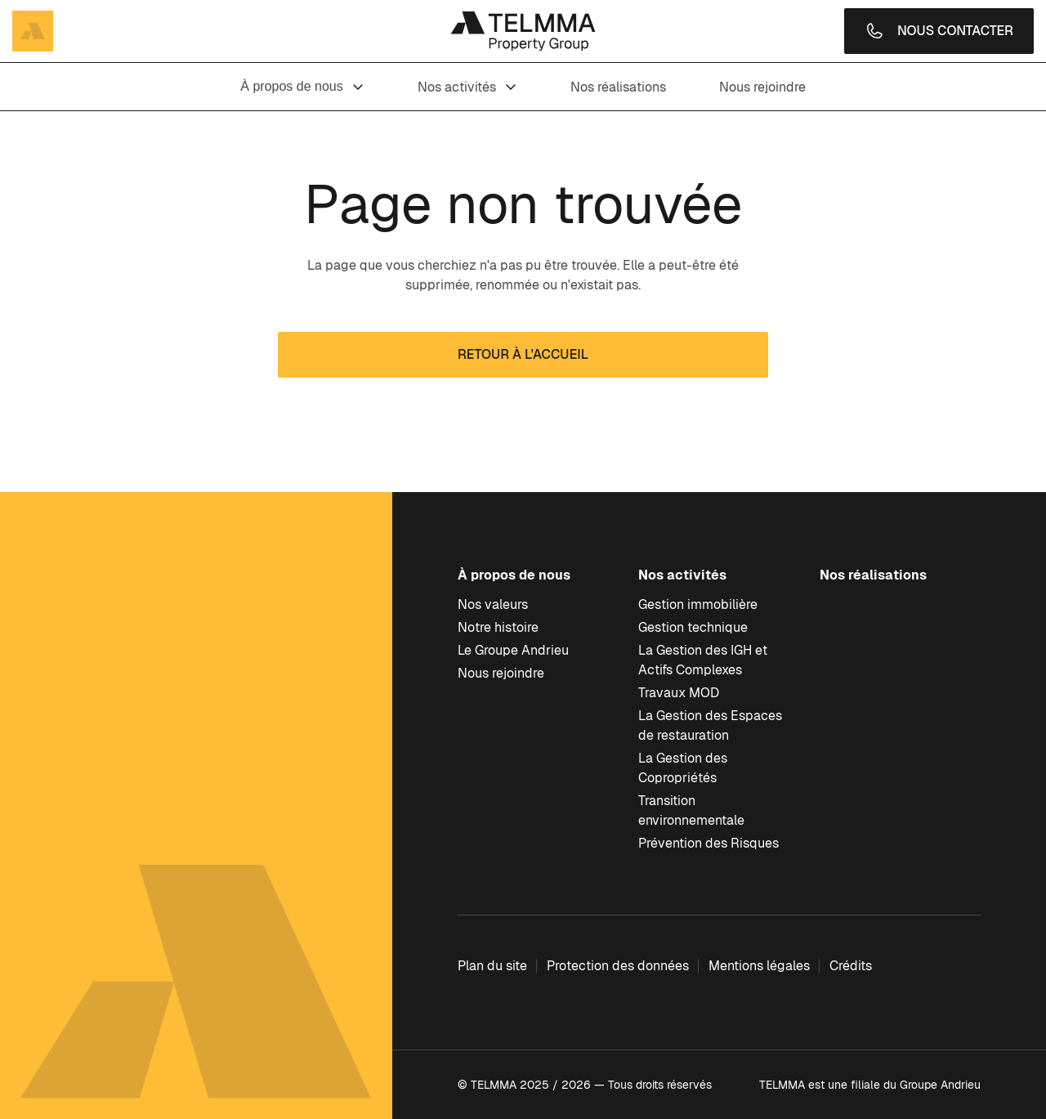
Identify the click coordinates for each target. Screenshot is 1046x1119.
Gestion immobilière (698, 604)
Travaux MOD (678, 692)
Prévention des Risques (708, 843)
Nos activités (467, 87)
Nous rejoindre (762, 87)
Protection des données (618, 965)
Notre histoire (498, 627)
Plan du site (492, 965)
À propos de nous (302, 86)
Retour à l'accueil (523, 354)
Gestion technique (693, 627)
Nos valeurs (493, 604)
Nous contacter (939, 31)
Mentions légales (759, 965)
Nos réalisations (618, 87)
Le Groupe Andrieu (513, 650)
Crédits (850, 965)
